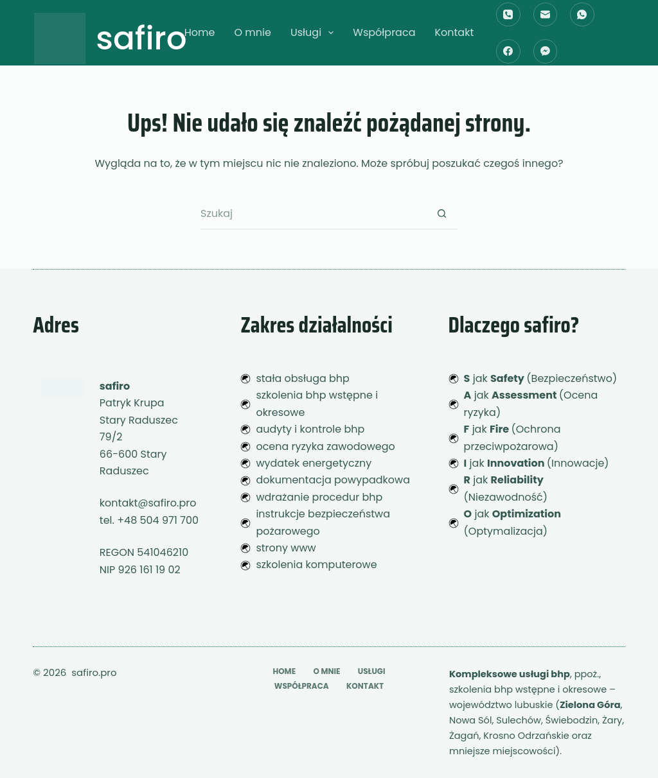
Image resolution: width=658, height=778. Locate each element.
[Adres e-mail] (545, 15)
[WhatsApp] (582, 15)
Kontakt (454, 32)
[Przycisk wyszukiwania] (441, 214)
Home (199, 32)
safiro (141, 38)
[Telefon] (508, 15)
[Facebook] (508, 51)
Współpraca (384, 32)
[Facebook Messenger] (545, 51)
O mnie (252, 32)
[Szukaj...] (312, 214)
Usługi (314, 32)
